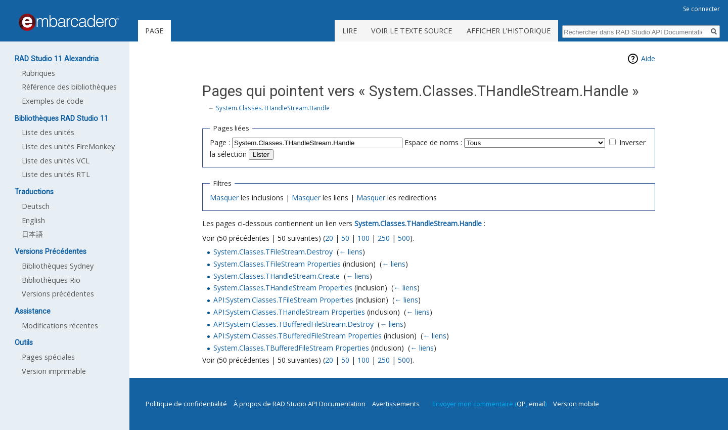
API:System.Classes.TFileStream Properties (283, 300)
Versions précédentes (58, 293)
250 (384, 238)
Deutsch (36, 206)
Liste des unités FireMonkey (68, 146)
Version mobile (576, 403)
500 (404, 238)
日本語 (32, 234)
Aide (648, 58)
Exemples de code (52, 101)
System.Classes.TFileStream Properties (277, 264)
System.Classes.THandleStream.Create (276, 276)
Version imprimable (54, 371)
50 (345, 238)
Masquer (224, 197)
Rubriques (38, 73)
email (537, 403)
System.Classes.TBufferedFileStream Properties (291, 348)
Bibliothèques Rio (51, 280)
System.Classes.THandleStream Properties (282, 287)
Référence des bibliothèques (69, 87)
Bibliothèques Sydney (58, 266)
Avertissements (396, 403)
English (33, 220)
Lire (349, 30)
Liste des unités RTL (56, 174)
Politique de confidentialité (186, 403)
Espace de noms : (433, 142)
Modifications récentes (60, 325)
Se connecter (701, 9)
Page (154, 30)
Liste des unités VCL (55, 160)
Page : (220, 142)
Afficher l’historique (509, 30)
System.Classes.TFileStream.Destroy (273, 251)
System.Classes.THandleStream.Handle (273, 108)
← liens (350, 251)
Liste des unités (48, 132)
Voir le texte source (411, 30)
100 (363, 238)
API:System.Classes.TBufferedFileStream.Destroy (293, 324)
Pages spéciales (48, 357)
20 (329, 238)
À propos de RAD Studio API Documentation (300, 403)
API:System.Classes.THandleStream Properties (289, 312)
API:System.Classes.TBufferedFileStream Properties (297, 335)
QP (521, 403)
